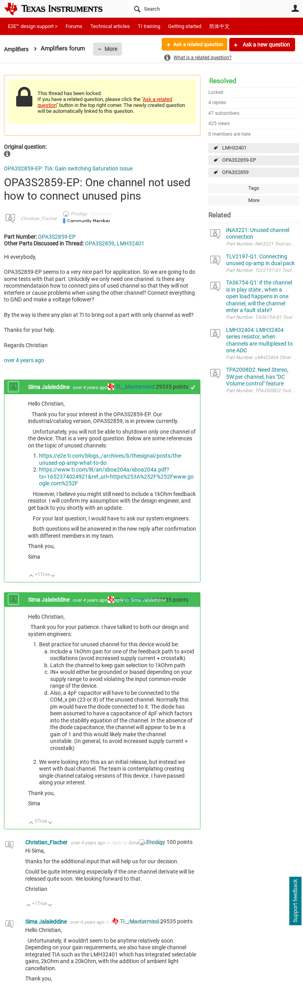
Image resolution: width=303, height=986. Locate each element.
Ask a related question (195, 44)
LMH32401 (234, 148)
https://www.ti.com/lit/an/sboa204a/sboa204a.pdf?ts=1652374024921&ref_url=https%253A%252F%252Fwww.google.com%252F (116, 476)
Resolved (222, 81)
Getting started (184, 26)
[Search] (184, 8)
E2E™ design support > (33, 26)
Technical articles (110, 26)
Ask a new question (265, 44)
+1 (193, 387)
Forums (73, 26)
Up (31, 576)
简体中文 (219, 26)
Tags (253, 188)
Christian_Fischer (39, 218)
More (113, 49)
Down (53, 576)
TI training (149, 26)
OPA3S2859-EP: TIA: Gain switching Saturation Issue (68, 168)
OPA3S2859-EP (239, 160)
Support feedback (295, 901)
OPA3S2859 (235, 172)
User (295, 8)
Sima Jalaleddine (49, 387)
